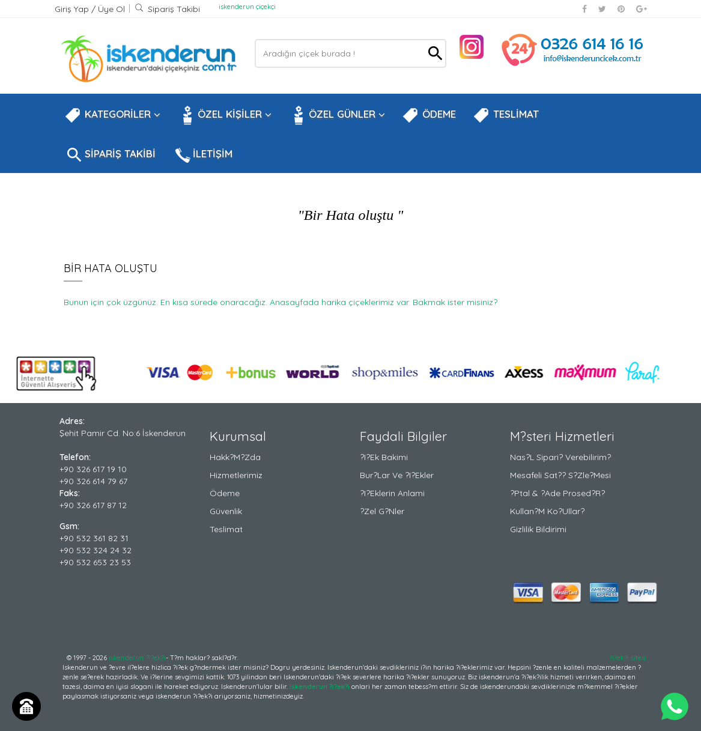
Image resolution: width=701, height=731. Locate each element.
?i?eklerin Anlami (392, 493)
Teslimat (226, 529)
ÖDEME (429, 115)
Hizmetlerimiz (236, 475)
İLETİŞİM (202, 155)
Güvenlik (226, 511)
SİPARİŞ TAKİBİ (110, 155)
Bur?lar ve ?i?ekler (397, 475)
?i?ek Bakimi (384, 457)
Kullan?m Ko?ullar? (547, 511)
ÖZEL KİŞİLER (224, 115)
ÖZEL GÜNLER (336, 115)
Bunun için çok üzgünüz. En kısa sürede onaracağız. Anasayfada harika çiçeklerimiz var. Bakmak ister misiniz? (280, 302)
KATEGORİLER (112, 115)
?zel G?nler (382, 511)
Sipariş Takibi (167, 9)
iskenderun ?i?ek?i (137, 658)
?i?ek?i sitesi (627, 658)
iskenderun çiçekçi (247, 6)
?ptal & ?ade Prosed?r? (557, 493)
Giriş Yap (73, 9)
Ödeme (225, 493)
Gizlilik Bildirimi (538, 529)
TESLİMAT (506, 115)
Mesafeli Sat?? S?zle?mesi (560, 475)
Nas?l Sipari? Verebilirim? (560, 457)
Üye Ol (111, 9)
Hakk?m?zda (235, 457)
